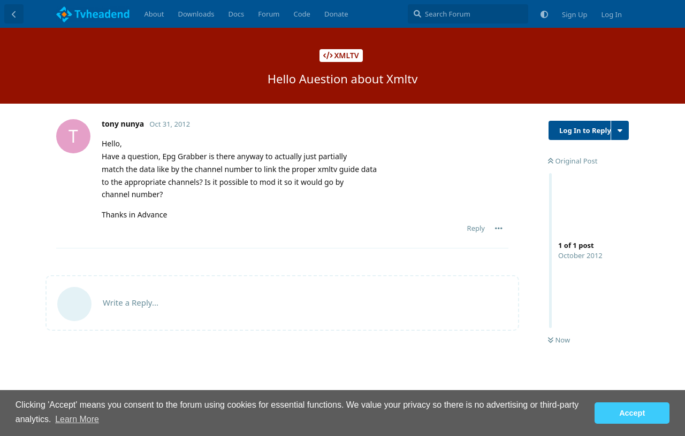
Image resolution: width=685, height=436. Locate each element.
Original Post (572, 161)
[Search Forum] (468, 14)
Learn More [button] (77, 419)
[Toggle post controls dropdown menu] (498, 228)
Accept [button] (632, 413)
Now (559, 340)
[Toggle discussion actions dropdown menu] (620, 130)
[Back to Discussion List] (14, 14)
